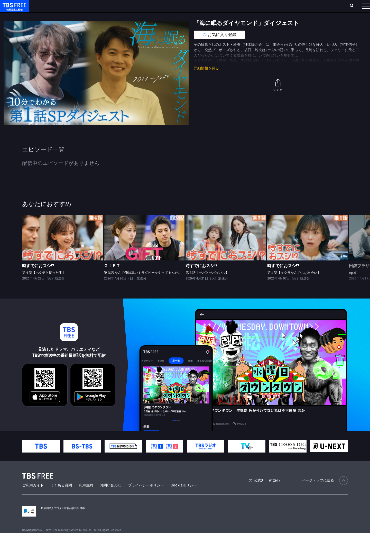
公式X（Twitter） (265, 491)
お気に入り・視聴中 (153, 6)
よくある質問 (61, 495)
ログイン (270, 6)
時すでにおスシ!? (38, 276)
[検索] (317, 6)
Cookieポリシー (184, 495)
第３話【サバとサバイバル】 (207, 283)
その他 (203, 16)
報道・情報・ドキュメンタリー (169, 16)
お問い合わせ (110, 495)
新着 (56, 16)
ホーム (58, 6)
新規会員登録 (295, 6)
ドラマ (103, 16)
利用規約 (86, 495)
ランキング (97, 6)
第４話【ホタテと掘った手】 (44, 283)
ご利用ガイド (33, 495)
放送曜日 (76, 6)
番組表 (353, 6)
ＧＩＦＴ (112, 276)
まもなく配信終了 (79, 16)
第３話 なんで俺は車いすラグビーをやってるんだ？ (142, 283)
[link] (62, 248)
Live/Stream (121, 6)
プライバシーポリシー (146, 495)
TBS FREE (14, 9)
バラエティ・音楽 (128, 16)
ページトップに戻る (325, 490)
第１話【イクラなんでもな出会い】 (294, 283)
